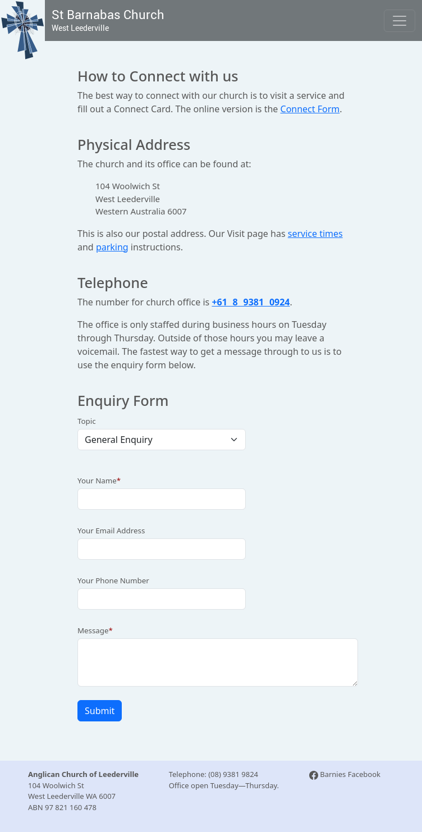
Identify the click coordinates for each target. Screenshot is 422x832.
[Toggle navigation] (399, 21)
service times (315, 233)
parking (112, 247)
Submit (99, 711)
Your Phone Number (113, 580)
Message (93, 630)
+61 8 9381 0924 (251, 302)
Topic (86, 421)
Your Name (97, 481)
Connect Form (310, 109)
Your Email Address (111, 530)
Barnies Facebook (344, 774)
